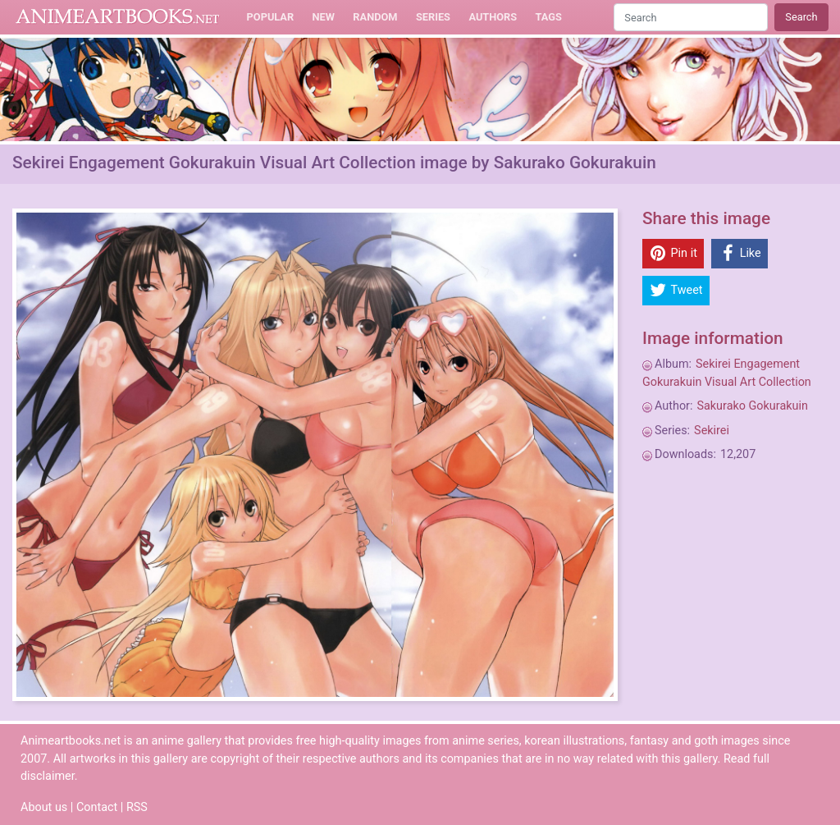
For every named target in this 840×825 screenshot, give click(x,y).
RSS (137, 807)
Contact (96, 807)
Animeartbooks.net (117, 17)
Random (375, 17)
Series (433, 17)
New (324, 17)
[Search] (691, 16)
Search (801, 17)
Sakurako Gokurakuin (751, 406)
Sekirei (711, 431)
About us (44, 807)
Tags (549, 17)
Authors (492, 17)
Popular (270, 17)
